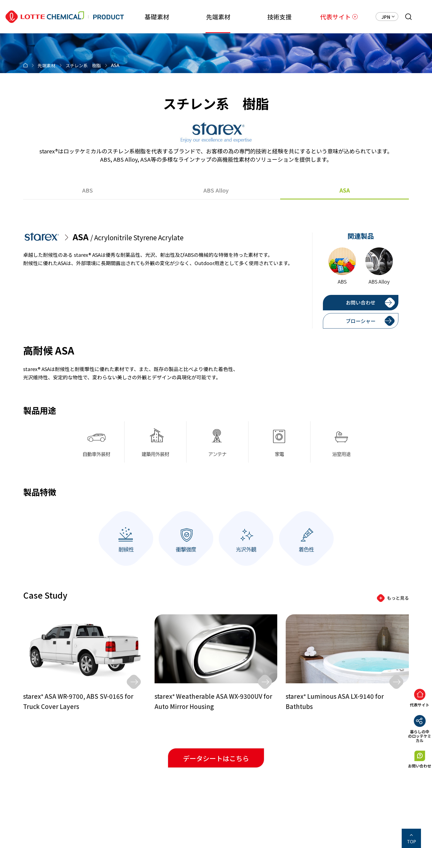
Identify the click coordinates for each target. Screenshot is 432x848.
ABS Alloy (216, 190)
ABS (87, 190)
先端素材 (217, 16)
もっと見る (398, 597)
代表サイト (335, 16)
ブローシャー (361, 320)
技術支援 (278, 16)
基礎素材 (155, 16)
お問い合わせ (361, 302)
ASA (344, 190)
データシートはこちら (216, 758)
